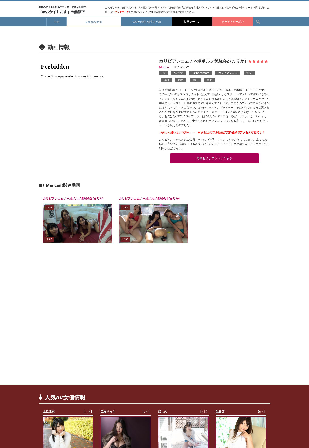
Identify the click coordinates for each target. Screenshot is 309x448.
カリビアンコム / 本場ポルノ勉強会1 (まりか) (149, 198)
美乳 (195, 80)
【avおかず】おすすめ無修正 (62, 10)
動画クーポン (192, 21)
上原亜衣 (68, 411)
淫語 (166, 80)
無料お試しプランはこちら (214, 158)
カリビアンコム (227, 72)
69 (163, 72)
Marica (164, 67)
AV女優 (178, 72)
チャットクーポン (233, 21)
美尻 (209, 80)
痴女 (180, 80)
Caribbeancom (200, 72)
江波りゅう (125, 411)
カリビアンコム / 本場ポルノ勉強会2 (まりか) (73, 198)
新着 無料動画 (93, 22)
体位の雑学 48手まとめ (146, 21)
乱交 (249, 72)
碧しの (183, 411)
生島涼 (241, 411)
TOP (56, 21)
